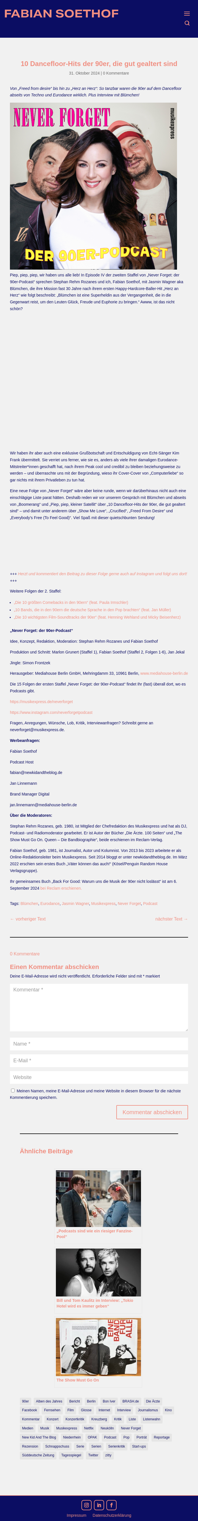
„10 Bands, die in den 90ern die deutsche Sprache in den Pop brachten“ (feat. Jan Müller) (92, 610)
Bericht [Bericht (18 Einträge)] (74, 1401)
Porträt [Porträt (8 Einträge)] (141, 1437)
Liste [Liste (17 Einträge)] (132, 1419)
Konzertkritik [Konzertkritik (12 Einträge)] (75, 1419)
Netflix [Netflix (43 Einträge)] (89, 1428)
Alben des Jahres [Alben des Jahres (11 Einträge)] (49, 1401)
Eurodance (50, 903)
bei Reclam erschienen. (61, 888)
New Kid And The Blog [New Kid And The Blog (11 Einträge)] (39, 1437)
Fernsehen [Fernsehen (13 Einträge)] (52, 1410)
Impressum (76, 1515)
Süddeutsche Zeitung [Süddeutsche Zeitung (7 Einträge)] (38, 1455)
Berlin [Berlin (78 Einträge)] (91, 1401)
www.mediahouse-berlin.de (164, 673)
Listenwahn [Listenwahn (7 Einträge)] (151, 1419)
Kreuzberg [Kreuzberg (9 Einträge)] (99, 1419)
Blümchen (29, 903)
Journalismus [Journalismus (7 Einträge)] (148, 1410)
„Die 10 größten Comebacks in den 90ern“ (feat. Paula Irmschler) (71, 602)
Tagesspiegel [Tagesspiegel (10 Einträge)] (71, 1455)
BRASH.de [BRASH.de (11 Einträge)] (131, 1401)
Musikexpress (103, 903)
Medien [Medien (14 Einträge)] (27, 1428)
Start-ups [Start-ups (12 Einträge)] (139, 1446)
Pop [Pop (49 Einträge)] (126, 1437)
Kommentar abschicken (152, 1112)
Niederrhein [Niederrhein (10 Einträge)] (72, 1437)
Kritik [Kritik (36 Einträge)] (118, 1419)
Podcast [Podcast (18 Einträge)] (110, 1437)
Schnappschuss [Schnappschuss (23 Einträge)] (57, 1446)
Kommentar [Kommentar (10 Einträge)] (31, 1419)
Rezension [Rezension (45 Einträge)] (30, 1446)
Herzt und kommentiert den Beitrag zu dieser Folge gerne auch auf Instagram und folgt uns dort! (102, 574)
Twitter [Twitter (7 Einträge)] (93, 1455)
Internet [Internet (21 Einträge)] (104, 1410)
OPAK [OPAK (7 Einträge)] (92, 1437)
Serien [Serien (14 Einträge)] (96, 1446)
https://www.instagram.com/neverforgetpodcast (51, 712)
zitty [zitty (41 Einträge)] (108, 1455)
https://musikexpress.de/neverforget (41, 701)
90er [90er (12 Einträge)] (25, 1401)
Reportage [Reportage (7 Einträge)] (162, 1437)
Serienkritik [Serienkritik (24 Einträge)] (116, 1446)
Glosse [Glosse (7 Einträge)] (86, 1410)
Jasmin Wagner (75, 903)
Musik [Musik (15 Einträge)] (44, 1428)
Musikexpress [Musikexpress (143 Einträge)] (66, 1428)
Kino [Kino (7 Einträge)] (168, 1410)
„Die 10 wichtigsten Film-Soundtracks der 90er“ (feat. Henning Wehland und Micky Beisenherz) (97, 617)
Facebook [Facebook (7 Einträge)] (29, 1410)
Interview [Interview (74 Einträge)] (124, 1410)
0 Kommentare (116, 73)
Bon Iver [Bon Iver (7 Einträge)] (109, 1401)
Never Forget (129, 903)
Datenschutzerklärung (112, 1515)
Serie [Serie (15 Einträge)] (80, 1446)
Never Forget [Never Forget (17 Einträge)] (131, 1428)
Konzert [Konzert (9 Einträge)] (52, 1419)
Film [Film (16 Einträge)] (71, 1410)
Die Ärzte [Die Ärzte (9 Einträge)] (153, 1401)
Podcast (150, 903)
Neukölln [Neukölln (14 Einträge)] (107, 1428)
